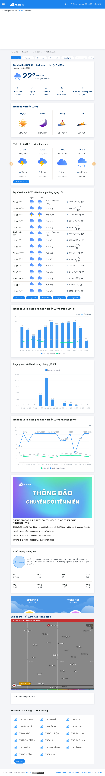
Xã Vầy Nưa (76, 748)
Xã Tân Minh (51, 719)
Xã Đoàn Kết (51, 726)
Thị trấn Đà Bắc (26, 719)
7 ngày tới (81, 58)
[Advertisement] (52, 31)
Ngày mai (40, 58)
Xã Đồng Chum (26, 755)
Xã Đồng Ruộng (52, 733)
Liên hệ (99, 772)
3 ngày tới (54, 58)
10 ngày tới (59, 298)
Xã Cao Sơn (76, 719)
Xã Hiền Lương (51, 52)
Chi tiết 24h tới (21, 182)
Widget (58, 772)
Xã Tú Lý (49, 740)
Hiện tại (16, 58)
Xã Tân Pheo (25, 748)
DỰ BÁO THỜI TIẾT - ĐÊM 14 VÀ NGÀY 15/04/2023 (33, 536)
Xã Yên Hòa (50, 755)
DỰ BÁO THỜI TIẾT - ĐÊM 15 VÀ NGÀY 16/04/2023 (33, 531)
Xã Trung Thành (52, 748)
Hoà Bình (25, 52)
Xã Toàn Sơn (77, 726)
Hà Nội (20, 11)
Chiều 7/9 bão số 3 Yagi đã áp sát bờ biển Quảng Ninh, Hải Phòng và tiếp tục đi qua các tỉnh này (51, 527)
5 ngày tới (67, 58)
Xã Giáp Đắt (25, 733)
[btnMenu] (3, 4)
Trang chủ (14, 52)
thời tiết (29, 772)
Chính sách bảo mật (87, 772)
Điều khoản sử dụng (70, 772)
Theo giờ (28, 58)
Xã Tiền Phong (78, 740)
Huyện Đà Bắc (37, 52)
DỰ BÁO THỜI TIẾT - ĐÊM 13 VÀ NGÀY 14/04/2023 (33, 540)
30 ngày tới (74, 298)
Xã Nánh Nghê (25, 726)
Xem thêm (19, 762)
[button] (11, 164)
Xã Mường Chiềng (27, 740)
